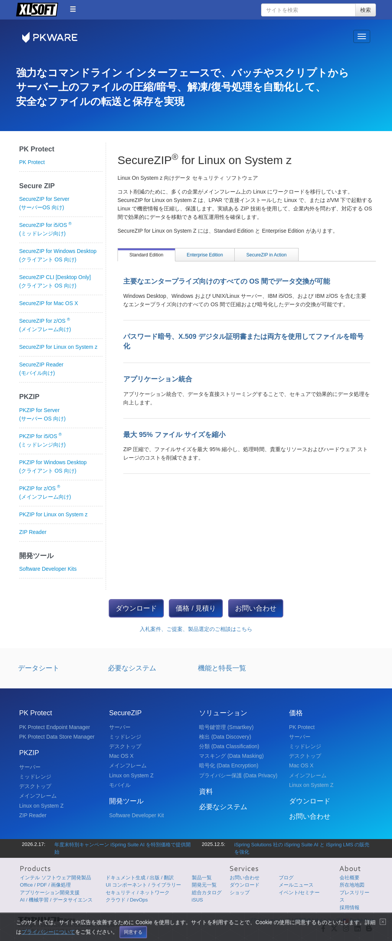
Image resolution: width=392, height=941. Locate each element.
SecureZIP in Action (266, 255)
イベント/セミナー (299, 892)
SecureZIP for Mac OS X (48, 303)
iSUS (197, 900)
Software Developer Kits (48, 569)
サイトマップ (327, 920)
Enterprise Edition (205, 255)
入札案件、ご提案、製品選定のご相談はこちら (196, 629)
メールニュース (296, 885)
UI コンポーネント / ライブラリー (143, 885)
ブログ (286, 877)
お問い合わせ (255, 608)
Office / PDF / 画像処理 (45, 885)
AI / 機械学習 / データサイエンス (56, 900)
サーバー (30, 767)
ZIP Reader (32, 532)
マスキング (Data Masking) (231, 756)
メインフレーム (38, 796)
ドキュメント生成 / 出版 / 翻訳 (140, 877)
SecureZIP (125, 713)
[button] (73, 9)
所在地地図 (352, 885)
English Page (358, 920)
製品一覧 (202, 877)
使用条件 (302, 920)
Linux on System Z (41, 806)
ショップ (240, 892)
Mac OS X (121, 756)
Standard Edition (146, 255)
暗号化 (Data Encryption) (228, 765)
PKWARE (54, 37)
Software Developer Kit (136, 815)
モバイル (120, 785)
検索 (365, 10)
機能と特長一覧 (222, 668)
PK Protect (32, 162)
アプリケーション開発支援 (50, 892)
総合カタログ (207, 892)
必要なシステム (132, 668)
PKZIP (29, 753)
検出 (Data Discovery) (225, 737)
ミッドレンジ (35, 776)
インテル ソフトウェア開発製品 (55, 877)
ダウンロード (136, 608)
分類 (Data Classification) (229, 746)
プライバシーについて (270, 920)
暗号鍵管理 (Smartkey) (226, 727)
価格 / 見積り (196, 608)
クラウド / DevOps (127, 900)
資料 (206, 791)
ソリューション (223, 713)
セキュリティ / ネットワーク (138, 892)
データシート (38, 668)
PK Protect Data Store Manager (57, 737)
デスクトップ (35, 786)
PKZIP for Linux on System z (53, 514)
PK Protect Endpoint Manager (54, 727)
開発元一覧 (204, 885)
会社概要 (349, 877)
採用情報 (349, 907)
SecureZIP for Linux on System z (58, 347)
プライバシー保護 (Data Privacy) (238, 775)
